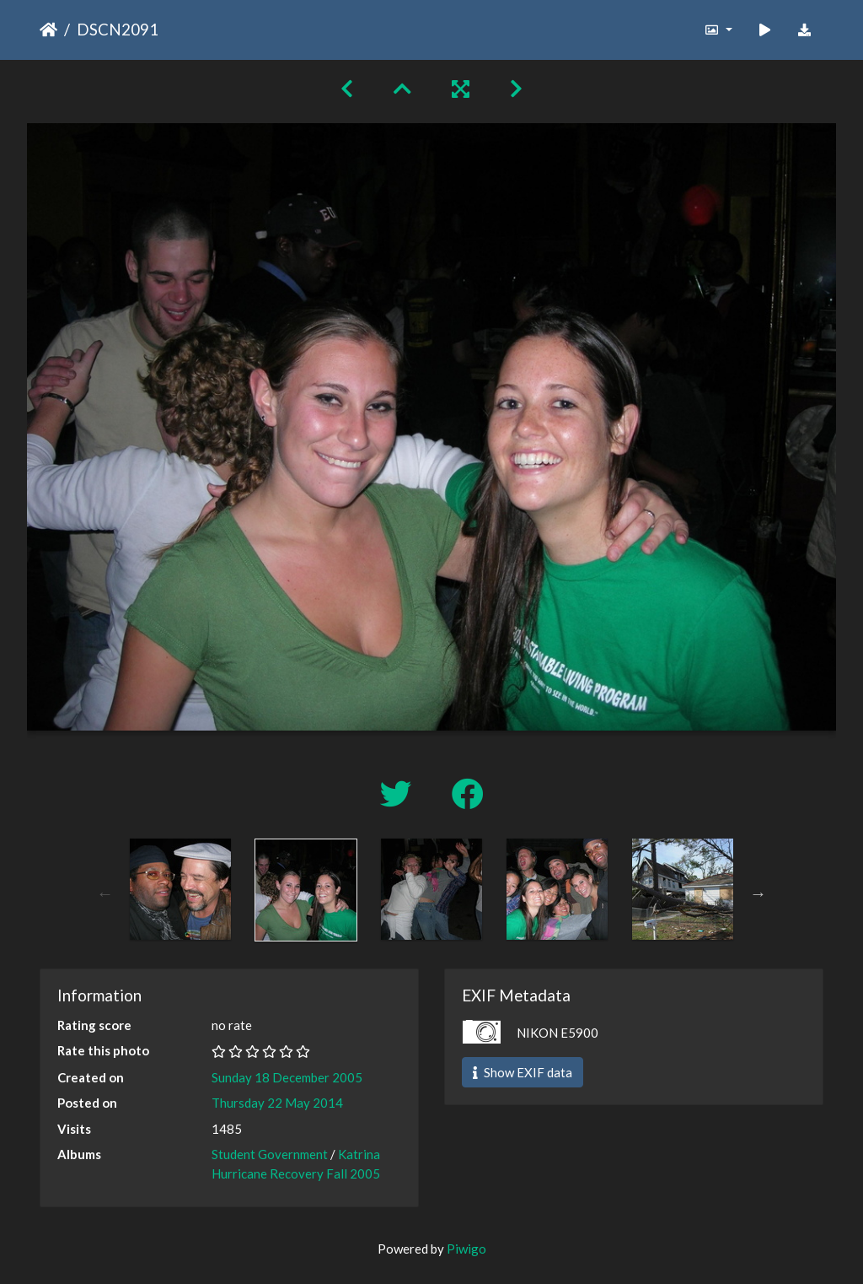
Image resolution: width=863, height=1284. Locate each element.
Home (48, 29)
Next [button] (758, 893)
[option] (181, 889)
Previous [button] (105, 893)
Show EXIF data (522, 1072)
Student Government (270, 1154)
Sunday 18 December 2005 (287, 1077)
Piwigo (466, 1248)
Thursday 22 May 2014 (277, 1102)
